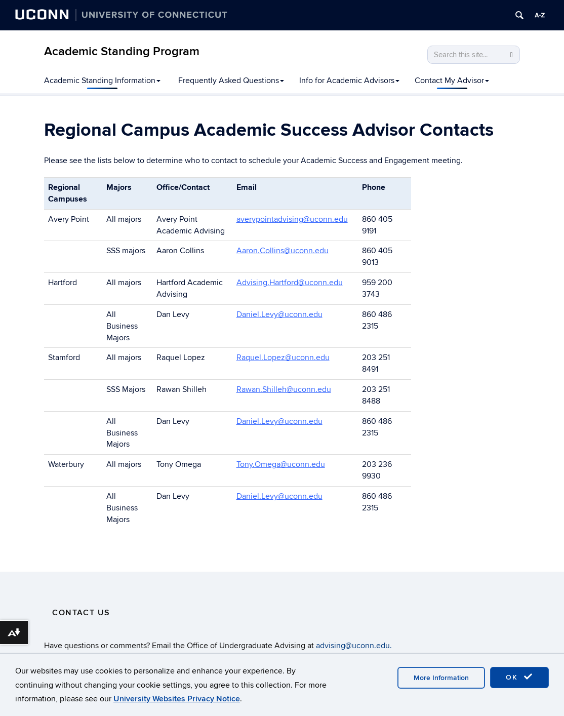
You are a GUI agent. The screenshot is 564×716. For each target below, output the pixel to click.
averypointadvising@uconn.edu (292, 219)
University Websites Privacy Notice (176, 699)
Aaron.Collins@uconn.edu (282, 251)
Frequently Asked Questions (231, 80)
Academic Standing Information (102, 80)
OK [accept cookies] (519, 677)
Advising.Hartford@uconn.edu (289, 282)
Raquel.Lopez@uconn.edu (283, 357)
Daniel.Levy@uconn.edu (279, 314)
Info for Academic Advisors (349, 80)
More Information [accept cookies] (441, 677)
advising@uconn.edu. (354, 646)
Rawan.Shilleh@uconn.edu (283, 389)
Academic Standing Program (121, 51)
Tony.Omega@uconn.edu (280, 464)
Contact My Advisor (452, 80)
